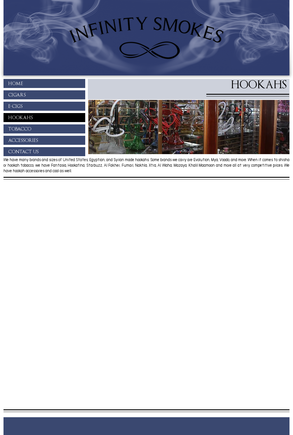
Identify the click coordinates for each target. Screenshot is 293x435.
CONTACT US (23, 151)
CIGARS (17, 94)
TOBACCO (19, 128)
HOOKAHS (20, 117)
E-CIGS (15, 106)
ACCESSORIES (23, 140)
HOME (15, 83)
